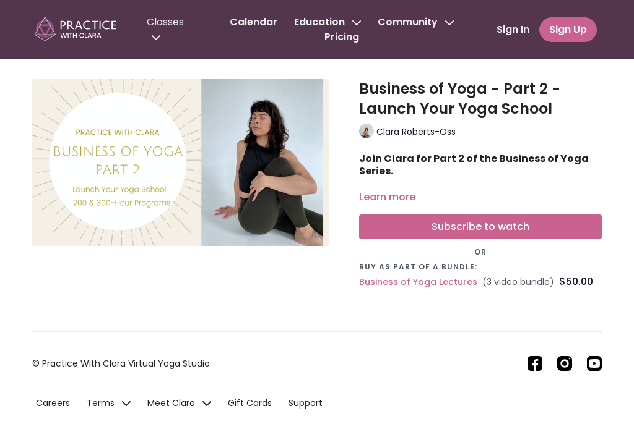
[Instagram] (564, 363)
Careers (53, 403)
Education (327, 22)
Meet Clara (179, 403)
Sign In (513, 29)
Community (416, 22)
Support (306, 403)
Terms (109, 403)
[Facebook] (535, 363)
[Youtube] (594, 363)
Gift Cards (250, 403)
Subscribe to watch (480, 226)
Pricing (341, 37)
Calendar (253, 22)
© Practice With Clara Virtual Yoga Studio (121, 363)
